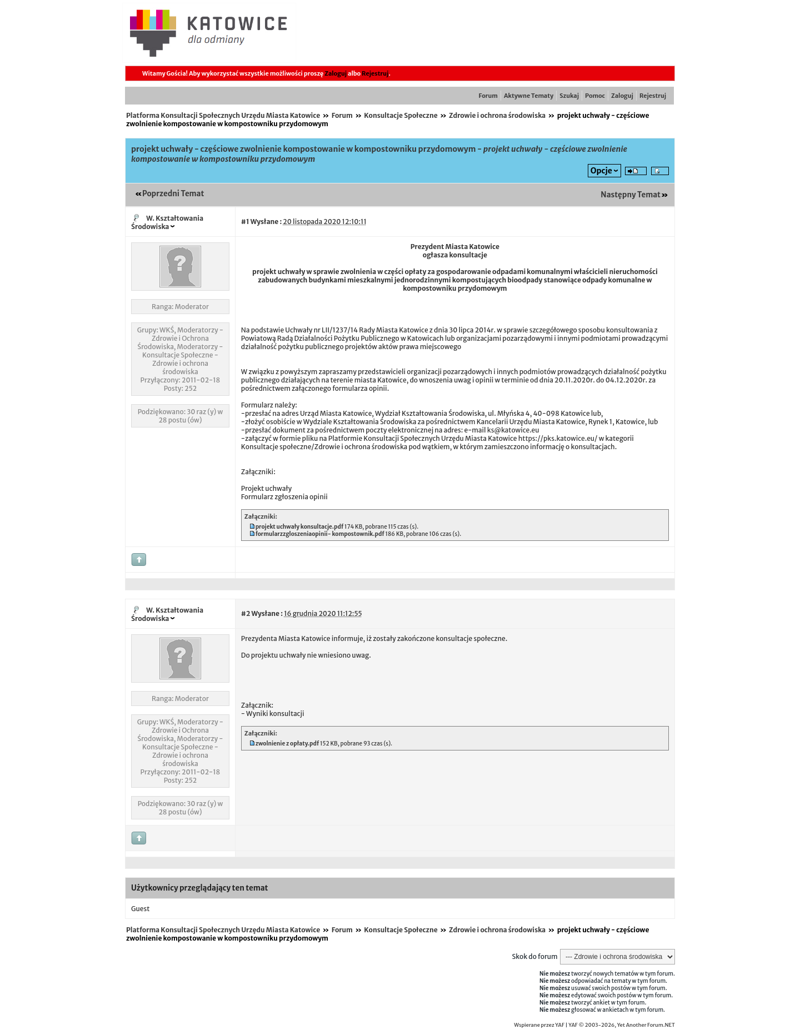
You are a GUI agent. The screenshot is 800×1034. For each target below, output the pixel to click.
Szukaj (569, 96)
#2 (245, 613)
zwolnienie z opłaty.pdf (287, 743)
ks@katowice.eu (513, 430)
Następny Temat (631, 195)
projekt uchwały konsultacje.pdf (300, 526)
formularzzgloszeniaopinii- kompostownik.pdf (320, 534)
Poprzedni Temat (173, 193)
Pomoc (595, 96)
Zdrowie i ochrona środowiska (497, 115)
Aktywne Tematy (528, 96)
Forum (488, 96)
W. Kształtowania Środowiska (167, 222)
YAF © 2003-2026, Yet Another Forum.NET (621, 1025)
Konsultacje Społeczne (400, 115)
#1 (245, 221)
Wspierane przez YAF (539, 1025)
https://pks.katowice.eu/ (558, 438)
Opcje (601, 171)
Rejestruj (375, 73)
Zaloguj (335, 73)
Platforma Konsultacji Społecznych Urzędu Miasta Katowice (223, 115)
